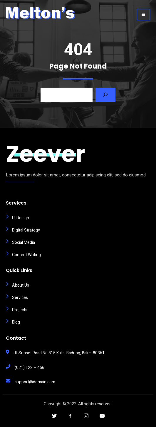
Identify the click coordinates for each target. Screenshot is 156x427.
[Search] (105, 95)
